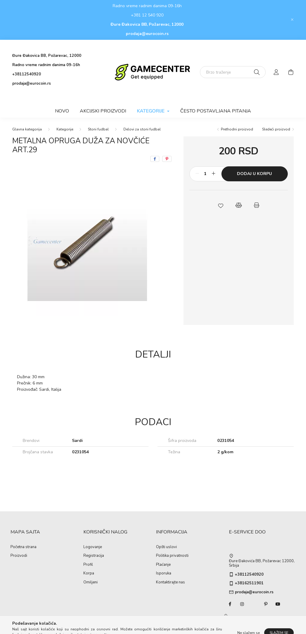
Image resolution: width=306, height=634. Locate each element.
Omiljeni (90, 582)
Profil (88, 564)
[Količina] (205, 174)
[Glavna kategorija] (27, 129)
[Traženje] (257, 72)
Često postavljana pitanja (215, 111)
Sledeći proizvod (276, 129)
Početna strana (23, 547)
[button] (221, 205)
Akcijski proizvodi (103, 111)
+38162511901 (249, 583)
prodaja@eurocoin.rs (147, 34)
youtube (278, 604)
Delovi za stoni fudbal (142, 129)
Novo (62, 111)
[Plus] (213, 173)
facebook (230, 604)
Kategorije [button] (151, 111)
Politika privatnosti (172, 556)
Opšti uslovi (166, 547)
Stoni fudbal (98, 129)
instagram (242, 604)
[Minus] (197, 173)
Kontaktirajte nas (170, 582)
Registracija (93, 556)
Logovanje (92, 547)
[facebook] (154, 159)
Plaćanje (163, 564)
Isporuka (163, 573)
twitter (254, 604)
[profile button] (276, 72)
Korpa (88, 573)
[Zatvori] (292, 19)
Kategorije (64, 129)
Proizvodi (18, 556)
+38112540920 (26, 74)
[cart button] (291, 72)
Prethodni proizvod (237, 129)
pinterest (266, 604)
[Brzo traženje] (233, 72)
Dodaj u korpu (254, 174)
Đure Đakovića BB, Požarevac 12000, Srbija (262, 563)
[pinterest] (167, 159)
